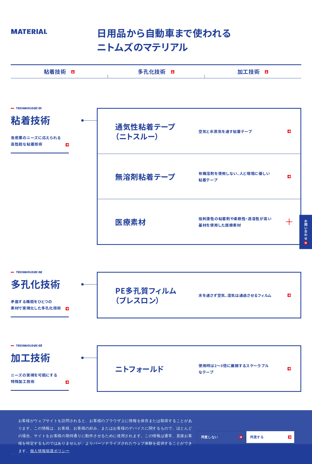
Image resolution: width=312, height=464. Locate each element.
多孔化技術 (152, 71)
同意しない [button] (209, 437)
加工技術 (248, 71)
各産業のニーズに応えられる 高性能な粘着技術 (36, 141)
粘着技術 (55, 71)
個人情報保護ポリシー (50, 451)
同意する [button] (257, 437)
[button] (71, 451)
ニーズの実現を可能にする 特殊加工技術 (34, 378)
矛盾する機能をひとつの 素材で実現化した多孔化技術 (36, 305)
